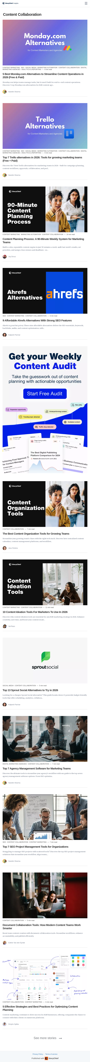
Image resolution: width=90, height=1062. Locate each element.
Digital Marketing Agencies (15, 764)
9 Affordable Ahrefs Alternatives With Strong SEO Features (37, 320)
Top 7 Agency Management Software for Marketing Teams (37, 768)
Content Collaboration (69, 68)
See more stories (45, 1038)
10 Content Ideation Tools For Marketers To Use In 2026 (35, 611)
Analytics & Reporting (31, 69)
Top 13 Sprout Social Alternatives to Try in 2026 (30, 690)
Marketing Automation (47, 68)
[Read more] (45, 42)
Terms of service (51, 1054)
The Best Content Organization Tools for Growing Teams (36, 533)
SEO (23, 68)
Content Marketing (11, 68)
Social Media (31, 68)
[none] (86, 3)
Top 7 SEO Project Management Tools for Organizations (35, 846)
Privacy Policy (38, 1054)
